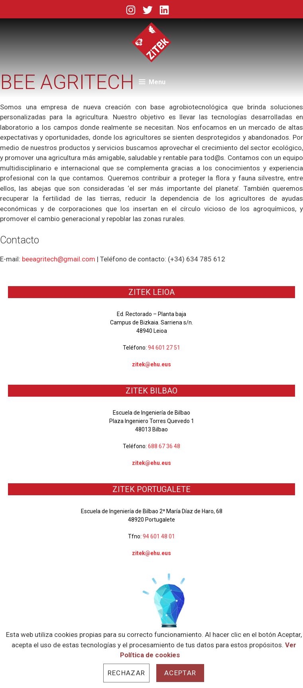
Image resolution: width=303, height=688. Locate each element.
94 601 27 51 (164, 347)
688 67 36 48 (164, 446)
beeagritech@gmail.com (58, 259)
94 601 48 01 (159, 536)
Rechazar (126, 673)
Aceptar (180, 673)
